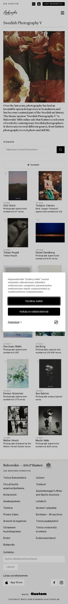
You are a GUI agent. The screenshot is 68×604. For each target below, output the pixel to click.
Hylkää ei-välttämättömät (34, 311)
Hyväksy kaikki (34, 301)
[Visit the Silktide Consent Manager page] (56, 322)
